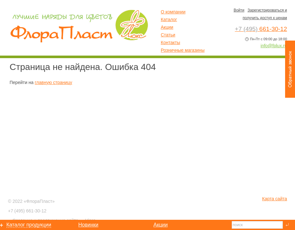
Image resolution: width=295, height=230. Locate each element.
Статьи (168, 34)
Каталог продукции (28, 224)
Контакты (170, 42)
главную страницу (53, 82)
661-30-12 (27, 210)
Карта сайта (274, 198)
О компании (173, 11)
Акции (167, 27)
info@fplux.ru (273, 45)
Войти (239, 10)
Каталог (169, 19)
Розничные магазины (183, 50)
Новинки (88, 224)
